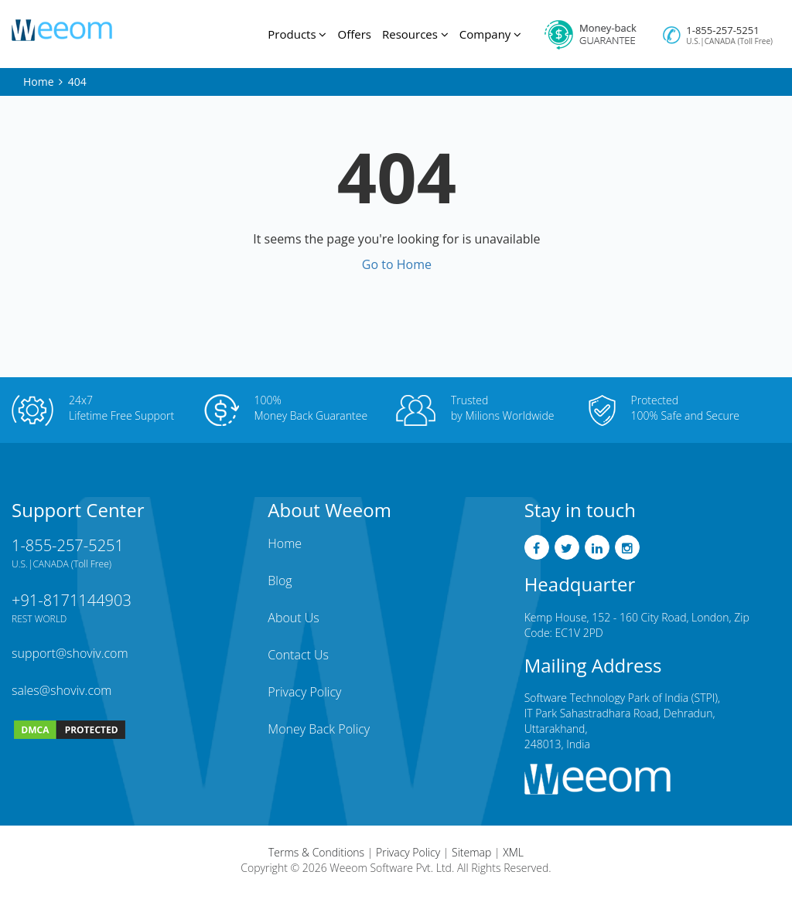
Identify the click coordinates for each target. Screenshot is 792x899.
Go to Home (397, 264)
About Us (293, 617)
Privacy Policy (304, 691)
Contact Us (298, 654)
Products (297, 34)
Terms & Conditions (316, 852)
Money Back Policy (319, 728)
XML (513, 852)
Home (38, 81)
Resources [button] (415, 34)
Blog (280, 580)
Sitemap (471, 852)
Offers (353, 34)
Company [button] (490, 34)
